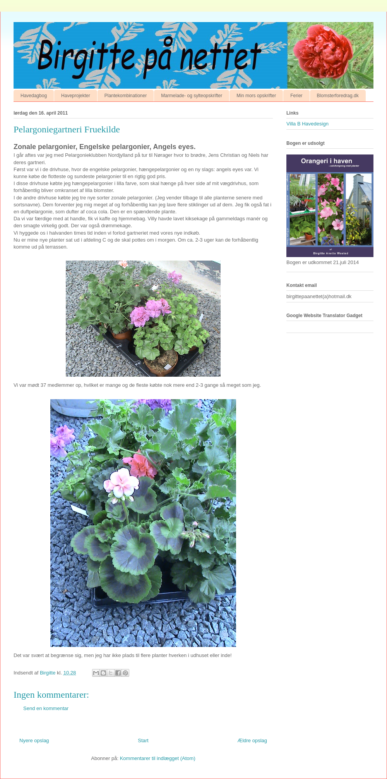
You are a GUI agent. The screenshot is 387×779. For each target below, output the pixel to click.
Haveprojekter (75, 95)
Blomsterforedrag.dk (338, 95)
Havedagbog (34, 95)
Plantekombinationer (125, 95)
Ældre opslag (252, 740)
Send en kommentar (45, 708)
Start (143, 740)
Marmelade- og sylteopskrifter (191, 95)
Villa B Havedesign (307, 124)
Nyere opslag (34, 740)
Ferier (296, 95)
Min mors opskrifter (256, 95)
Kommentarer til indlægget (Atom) (157, 758)
